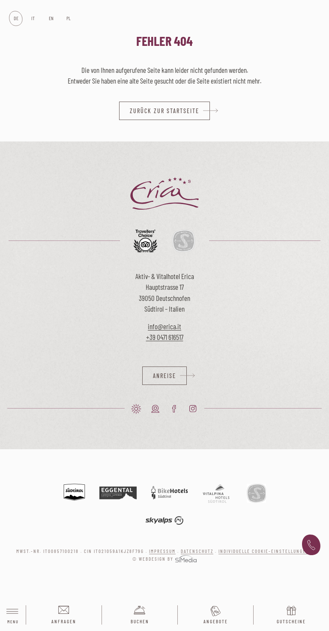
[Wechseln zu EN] (51, 18)
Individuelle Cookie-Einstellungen (263, 551)
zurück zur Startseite (164, 110)
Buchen (140, 621)
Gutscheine (291, 621)
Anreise (164, 375)
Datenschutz (197, 551)
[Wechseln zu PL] (68, 18)
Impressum (162, 551)
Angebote (215, 621)
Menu (12, 615)
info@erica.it (164, 326)
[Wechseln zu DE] (16, 18)
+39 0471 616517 (164, 337)
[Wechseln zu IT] (33, 18)
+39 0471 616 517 (311, 545)
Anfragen (63, 621)
